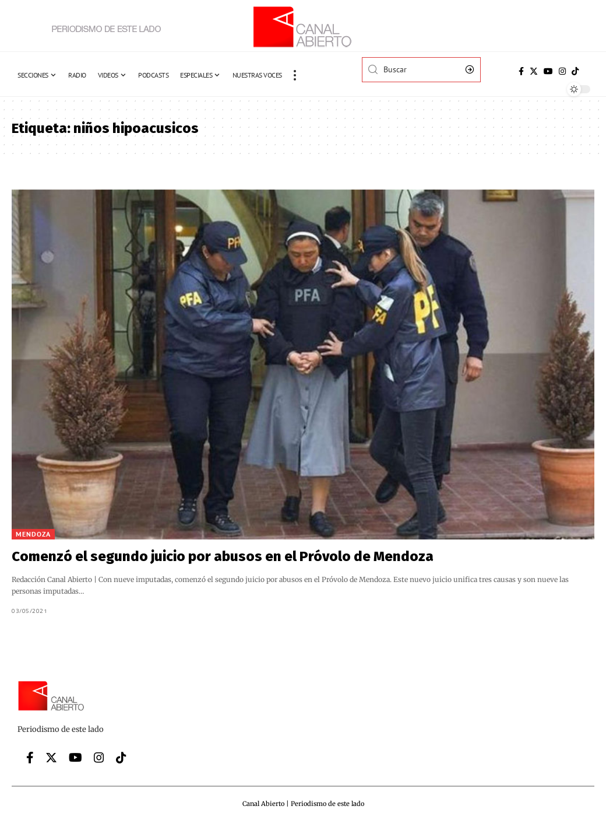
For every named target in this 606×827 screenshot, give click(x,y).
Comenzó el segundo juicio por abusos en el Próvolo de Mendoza (223, 556)
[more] (295, 75)
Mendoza (33, 534)
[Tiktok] (575, 71)
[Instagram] (562, 71)
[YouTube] (548, 71)
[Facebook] (521, 71)
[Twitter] (534, 71)
